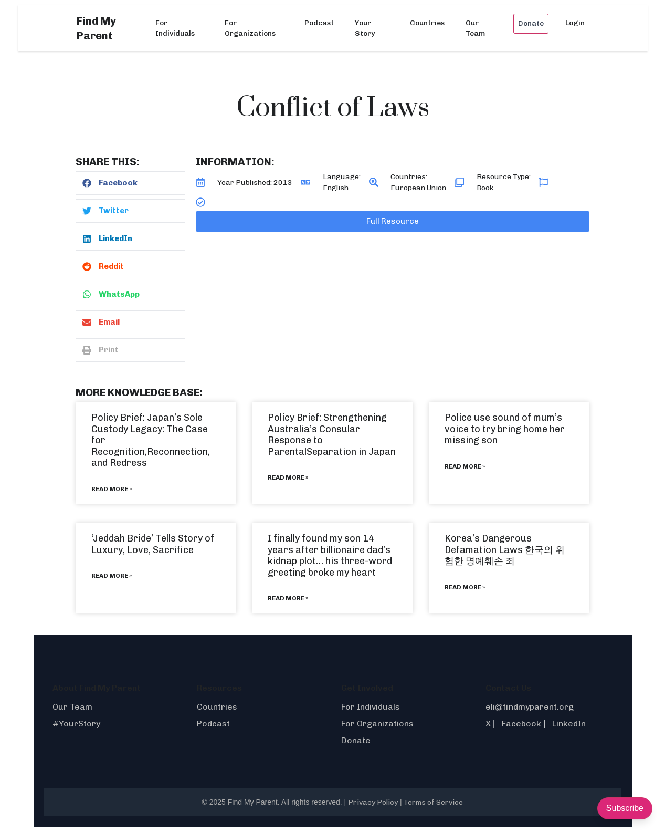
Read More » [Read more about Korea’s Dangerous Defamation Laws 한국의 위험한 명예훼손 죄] (465, 587)
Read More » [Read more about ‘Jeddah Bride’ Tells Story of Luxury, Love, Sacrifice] (111, 575)
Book (485, 187)
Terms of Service (433, 802)
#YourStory (76, 724)
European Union (418, 187)
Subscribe (624, 808)
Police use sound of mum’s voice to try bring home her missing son (505, 429)
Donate (531, 23)
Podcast (319, 22)
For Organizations (250, 28)
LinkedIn (569, 724)
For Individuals (175, 28)
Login (575, 22)
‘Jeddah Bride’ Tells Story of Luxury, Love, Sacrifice (152, 544)
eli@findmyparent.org (529, 707)
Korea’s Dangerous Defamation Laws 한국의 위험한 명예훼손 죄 (505, 550)
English (336, 187)
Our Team (475, 28)
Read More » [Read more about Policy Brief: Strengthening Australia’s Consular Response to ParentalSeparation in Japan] (288, 477)
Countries (427, 22)
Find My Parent (96, 28)
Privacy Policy (373, 802)
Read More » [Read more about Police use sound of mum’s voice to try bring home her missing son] (465, 466)
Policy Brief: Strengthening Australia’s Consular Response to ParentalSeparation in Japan (332, 434)
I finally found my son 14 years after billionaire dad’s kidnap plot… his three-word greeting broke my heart (330, 555)
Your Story (365, 28)
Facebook (521, 724)
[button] (130, 183)
